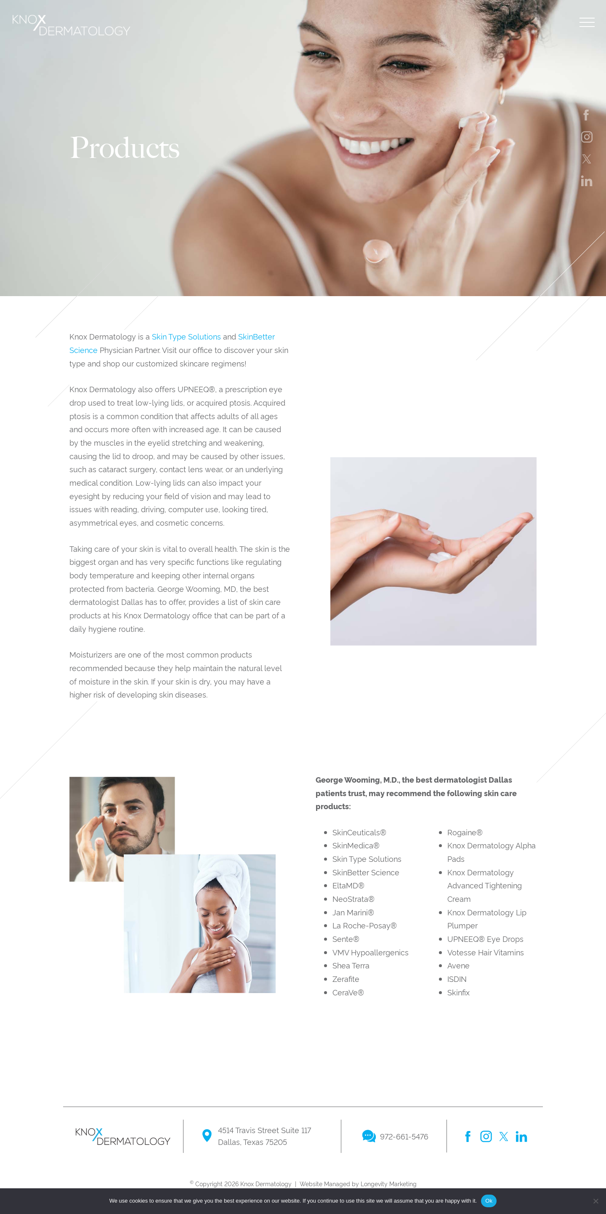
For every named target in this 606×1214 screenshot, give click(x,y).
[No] (595, 1201)
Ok (488, 1201)
